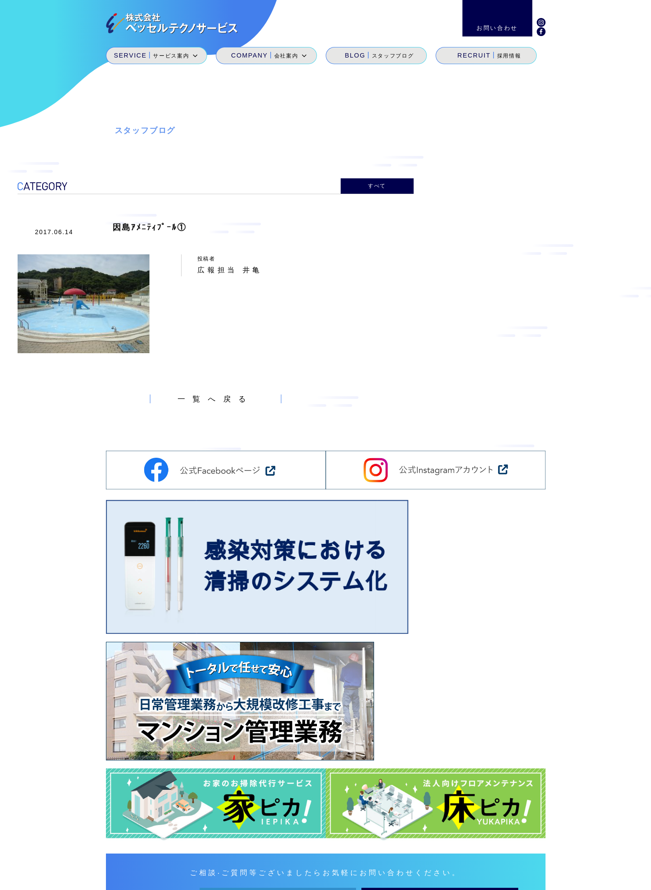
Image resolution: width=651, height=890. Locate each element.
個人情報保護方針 (546, 877)
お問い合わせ (520, 846)
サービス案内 (349, 846)
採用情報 (478, 846)
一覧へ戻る (215, 397)
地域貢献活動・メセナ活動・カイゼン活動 (437, 859)
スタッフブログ (434, 846)
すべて (377, 185)
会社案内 (390, 846)
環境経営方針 (486, 877)
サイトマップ (432, 877)
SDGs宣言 (345, 859)
